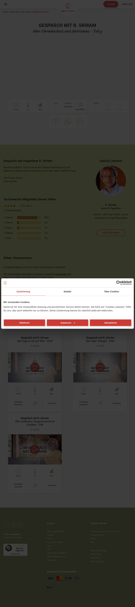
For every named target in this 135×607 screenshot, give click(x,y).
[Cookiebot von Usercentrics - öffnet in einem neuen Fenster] (118, 283)
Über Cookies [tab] (111, 291)
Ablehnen (24, 322)
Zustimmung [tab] (23, 291)
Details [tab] (67, 291)
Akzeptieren (110, 322)
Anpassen (67, 322)
